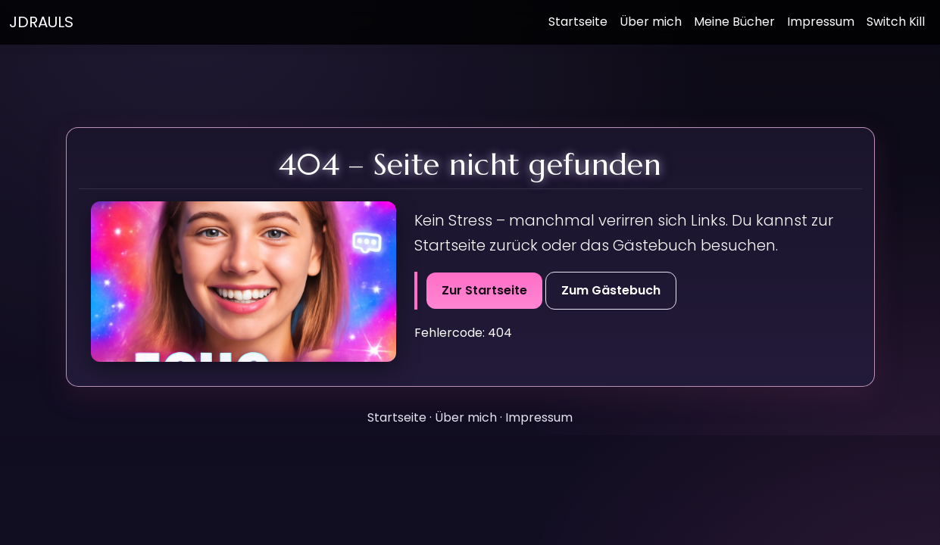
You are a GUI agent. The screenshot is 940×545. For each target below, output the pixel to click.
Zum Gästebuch (610, 290)
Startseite (577, 21)
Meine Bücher (734, 21)
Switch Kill (896, 21)
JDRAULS (41, 22)
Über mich (651, 21)
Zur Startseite (484, 290)
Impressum (820, 21)
